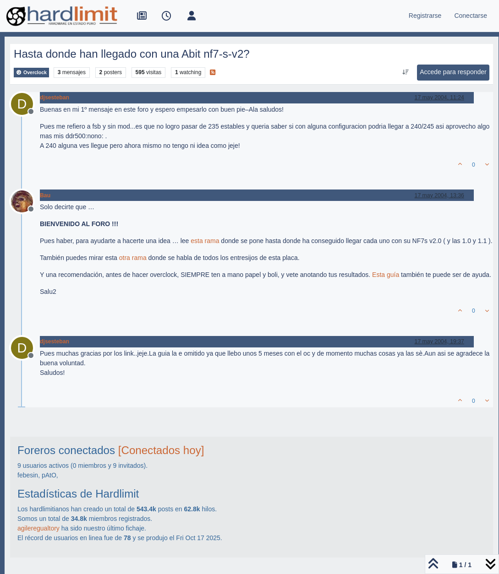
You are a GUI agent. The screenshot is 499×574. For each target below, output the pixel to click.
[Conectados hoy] (161, 450)
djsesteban (54, 97)
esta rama (205, 240)
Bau (45, 195)
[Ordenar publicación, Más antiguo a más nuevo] (405, 72)
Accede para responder (453, 72)
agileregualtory (38, 528)
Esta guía (385, 274)
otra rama (133, 257)
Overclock (31, 73)
